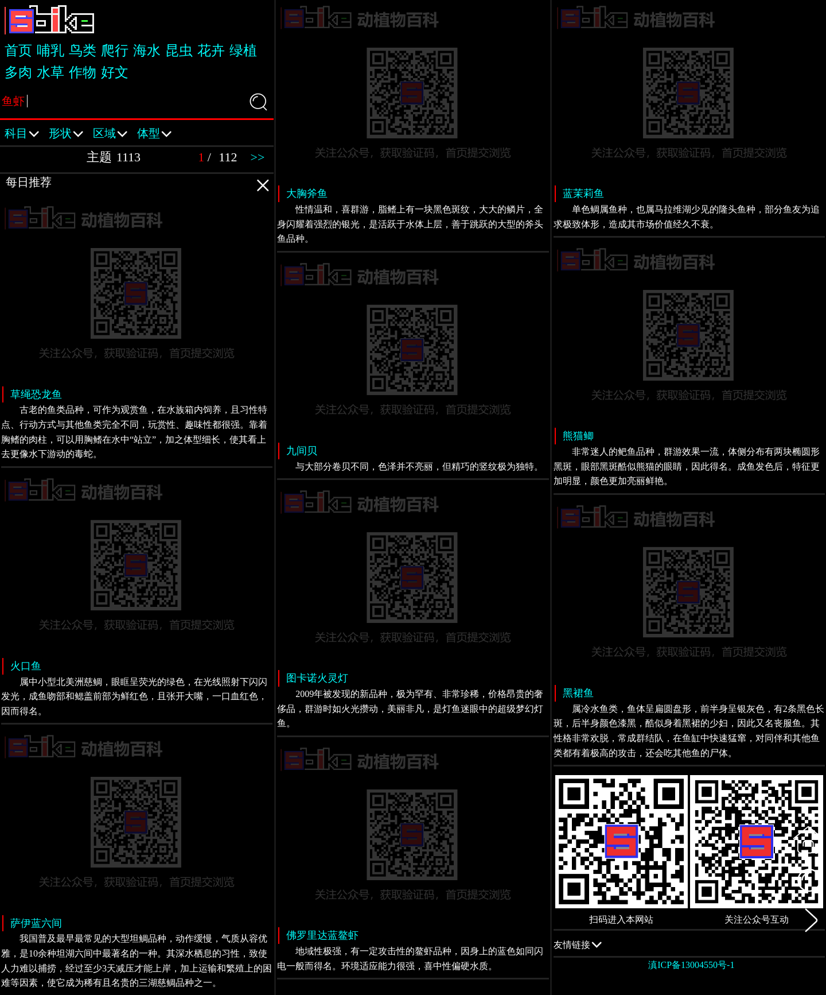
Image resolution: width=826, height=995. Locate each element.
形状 (66, 130)
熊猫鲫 (578, 436)
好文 (114, 72)
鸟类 (82, 50)
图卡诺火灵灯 (317, 678)
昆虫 (179, 50)
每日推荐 (139, 183)
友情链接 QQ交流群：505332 (689, 944)
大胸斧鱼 (307, 193)
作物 (82, 72)
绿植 (243, 50)
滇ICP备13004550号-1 (691, 965)
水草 (50, 72)
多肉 (18, 72)
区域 (110, 130)
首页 (18, 50)
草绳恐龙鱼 (36, 394)
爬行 (114, 50)
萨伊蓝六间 (36, 923)
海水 (147, 50)
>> (258, 157)
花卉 (211, 50)
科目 (22, 130)
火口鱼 (25, 666)
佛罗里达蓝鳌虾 (322, 935)
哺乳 (50, 50)
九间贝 (301, 450)
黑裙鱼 (578, 693)
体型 (154, 130)
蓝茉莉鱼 (583, 193)
